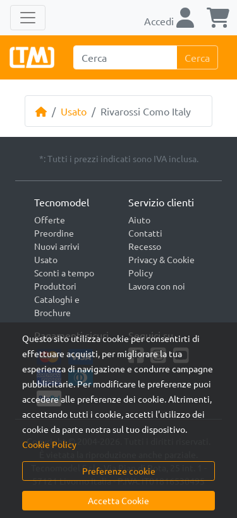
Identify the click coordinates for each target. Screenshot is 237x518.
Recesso (144, 246)
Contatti (145, 232)
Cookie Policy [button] (49, 444)
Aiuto (139, 219)
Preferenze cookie (118, 470)
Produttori (55, 285)
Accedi (169, 21)
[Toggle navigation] (28, 17)
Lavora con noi (156, 285)
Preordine (54, 232)
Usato (74, 111)
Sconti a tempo (64, 272)
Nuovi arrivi (57, 246)
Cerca (197, 57)
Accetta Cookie (118, 500)
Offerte (49, 219)
